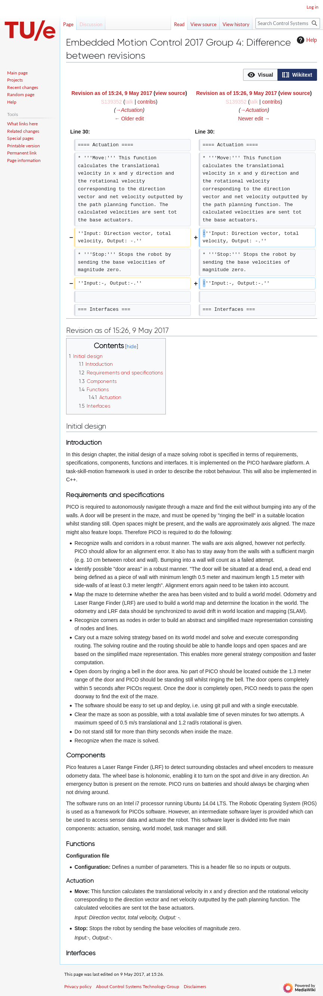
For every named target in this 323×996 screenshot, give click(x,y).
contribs (146, 102)
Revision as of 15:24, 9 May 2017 (111, 93)
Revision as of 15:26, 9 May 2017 (236, 93)
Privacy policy (77, 986)
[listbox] (280, 75)
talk (129, 102)
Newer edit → (254, 119)
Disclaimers (195, 986)
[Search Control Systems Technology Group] (287, 23)
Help (306, 40)
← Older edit (129, 119)
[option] (260, 74)
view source (170, 93)
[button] (260, 75)
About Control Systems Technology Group (137, 986)
